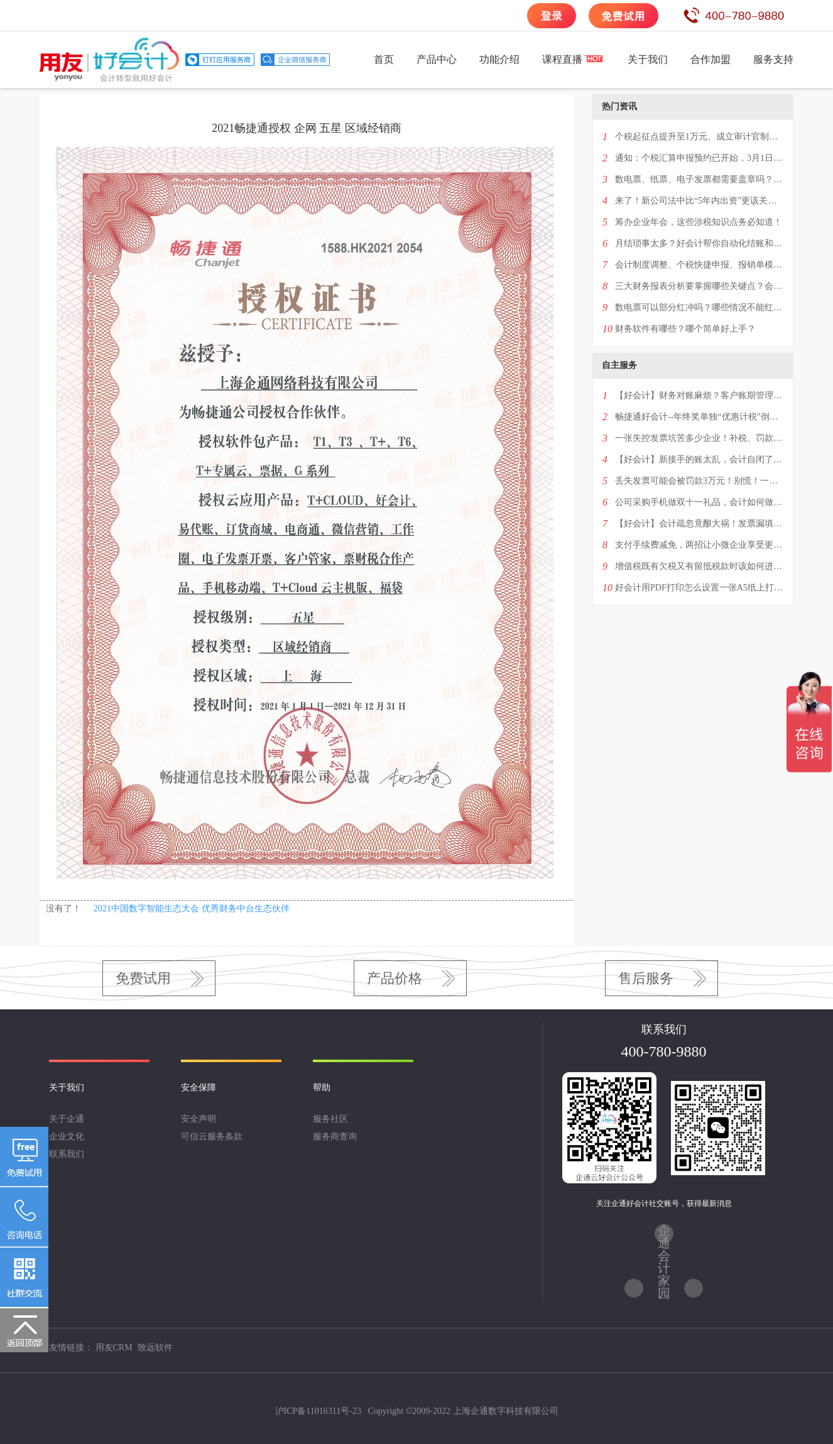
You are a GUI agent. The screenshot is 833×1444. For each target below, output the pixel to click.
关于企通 (66, 1119)
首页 (384, 59)
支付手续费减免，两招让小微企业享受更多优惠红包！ (699, 545)
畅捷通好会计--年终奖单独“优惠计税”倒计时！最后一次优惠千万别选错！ (699, 416)
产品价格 (394, 978)
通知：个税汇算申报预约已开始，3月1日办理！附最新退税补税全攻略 (699, 158)
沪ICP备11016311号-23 (318, 1411)
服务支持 (773, 59)
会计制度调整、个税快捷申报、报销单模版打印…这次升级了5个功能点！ (699, 264)
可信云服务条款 (211, 1136)
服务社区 (330, 1119)
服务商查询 (335, 1136)
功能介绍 (499, 59)
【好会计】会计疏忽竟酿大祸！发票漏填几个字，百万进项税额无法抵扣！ (699, 523)
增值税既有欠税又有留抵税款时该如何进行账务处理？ (699, 566)
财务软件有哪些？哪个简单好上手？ (685, 329)
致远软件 (155, 1347)
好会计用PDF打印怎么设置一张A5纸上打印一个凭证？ (699, 587)
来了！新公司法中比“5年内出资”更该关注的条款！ (699, 200)
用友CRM (114, 1347)
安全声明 (198, 1119)
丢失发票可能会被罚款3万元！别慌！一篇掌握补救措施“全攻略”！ (699, 481)
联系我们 (66, 1154)
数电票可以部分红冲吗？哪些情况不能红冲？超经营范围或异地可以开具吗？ (699, 307)
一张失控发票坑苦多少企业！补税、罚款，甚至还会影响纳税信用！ (699, 438)
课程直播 (562, 59)
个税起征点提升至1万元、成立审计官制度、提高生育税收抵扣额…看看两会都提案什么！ (699, 136)
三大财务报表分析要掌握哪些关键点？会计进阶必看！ (699, 286)
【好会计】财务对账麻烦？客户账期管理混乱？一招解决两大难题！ (699, 395)
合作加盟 (710, 59)
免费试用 (143, 978)
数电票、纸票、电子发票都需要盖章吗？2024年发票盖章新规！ (699, 179)
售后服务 (645, 978)
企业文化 (66, 1136)
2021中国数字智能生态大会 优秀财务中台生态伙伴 (192, 908)
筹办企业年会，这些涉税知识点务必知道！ (698, 222)
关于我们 (648, 59)
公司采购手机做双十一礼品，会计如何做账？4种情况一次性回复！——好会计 (699, 502)
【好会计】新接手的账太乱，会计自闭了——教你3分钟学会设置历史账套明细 (699, 459)
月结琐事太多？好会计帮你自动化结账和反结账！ (699, 243)
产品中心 (436, 59)
